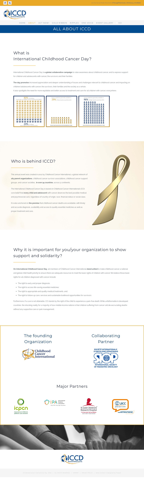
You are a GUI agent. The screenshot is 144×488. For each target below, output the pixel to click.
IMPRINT (76, 473)
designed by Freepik (114, 473)
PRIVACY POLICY (87, 473)
